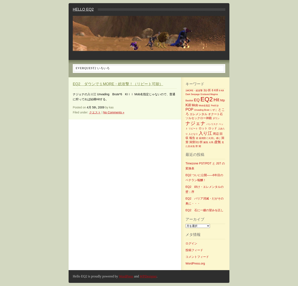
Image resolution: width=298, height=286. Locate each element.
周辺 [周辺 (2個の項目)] (216, 133)
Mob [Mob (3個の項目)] (195, 105)
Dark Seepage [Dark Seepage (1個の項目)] (192, 94)
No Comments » (113, 112)
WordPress (126, 276)
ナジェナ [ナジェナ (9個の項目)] (195, 123)
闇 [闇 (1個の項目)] (200, 146)
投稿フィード (194, 250)
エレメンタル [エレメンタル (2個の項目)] (198, 114)
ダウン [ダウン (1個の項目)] (216, 118)
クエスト (95, 112)
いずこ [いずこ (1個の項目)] (213, 110)
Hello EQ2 (83, 9)
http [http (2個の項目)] (222, 100)
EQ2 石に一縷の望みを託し (204, 210)
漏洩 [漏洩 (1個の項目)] (205, 142)
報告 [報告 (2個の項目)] (192, 138)
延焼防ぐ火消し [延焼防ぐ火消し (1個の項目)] (207, 138)
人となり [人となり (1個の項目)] (193, 134)
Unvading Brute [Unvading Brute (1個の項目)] (201, 110)
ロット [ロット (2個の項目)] (203, 128)
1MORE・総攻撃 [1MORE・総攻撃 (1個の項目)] (194, 90)
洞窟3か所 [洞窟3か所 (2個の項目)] (196, 142)
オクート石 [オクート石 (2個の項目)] (215, 114)
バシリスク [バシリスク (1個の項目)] (212, 124)
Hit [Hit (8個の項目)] (216, 99)
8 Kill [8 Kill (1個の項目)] (221, 90)
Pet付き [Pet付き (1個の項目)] (215, 105)
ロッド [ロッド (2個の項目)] (212, 128)
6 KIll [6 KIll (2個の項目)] (215, 90)
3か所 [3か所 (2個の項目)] (207, 90)
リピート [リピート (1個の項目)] (193, 128)
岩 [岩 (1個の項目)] (197, 138)
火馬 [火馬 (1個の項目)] (211, 142)
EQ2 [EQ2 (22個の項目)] (207, 99)
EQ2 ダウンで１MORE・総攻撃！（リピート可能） (118, 84)
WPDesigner (148, 276)
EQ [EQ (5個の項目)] (197, 100)
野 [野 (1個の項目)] (197, 146)
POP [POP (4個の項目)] (189, 109)
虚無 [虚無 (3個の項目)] (217, 142)
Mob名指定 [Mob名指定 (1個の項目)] (204, 105)
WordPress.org (195, 263)
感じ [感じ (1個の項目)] (218, 138)
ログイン (191, 243)
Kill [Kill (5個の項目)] (188, 105)
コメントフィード (197, 256)
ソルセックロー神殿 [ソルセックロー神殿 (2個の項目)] (198, 118)
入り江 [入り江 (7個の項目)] (205, 133)
